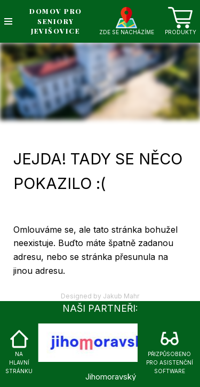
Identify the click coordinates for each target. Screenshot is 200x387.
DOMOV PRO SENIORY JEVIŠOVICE (55, 21)
